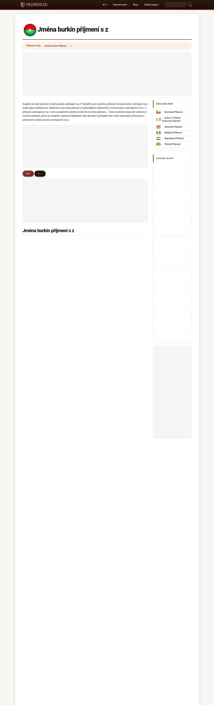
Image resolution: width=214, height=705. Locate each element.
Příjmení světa (33, 45)
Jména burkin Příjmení (55, 46)
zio (74, 309)
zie (32, 384)
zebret (34, 354)
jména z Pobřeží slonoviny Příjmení (171, 119)
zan (118, 324)
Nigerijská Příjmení (173, 138)
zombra (120, 339)
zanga (76, 347)
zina (33, 316)
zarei (75, 407)
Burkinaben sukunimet (175, 232)
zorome (77, 263)
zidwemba (36, 392)
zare (75, 294)
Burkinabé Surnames (174, 172)
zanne (119, 301)
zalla (33, 362)
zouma (119, 354)
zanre (119, 294)
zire (75, 437)
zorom (119, 286)
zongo (34, 241)
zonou (119, 316)
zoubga (77, 339)
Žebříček (98, 662)
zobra (76, 453)
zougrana (121, 407)
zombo (77, 377)
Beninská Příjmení (173, 112)
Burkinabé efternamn (174, 253)
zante (119, 369)
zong (75, 468)
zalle (118, 248)
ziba (75, 278)
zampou (77, 286)
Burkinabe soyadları (174, 259)
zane (33, 437)
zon (33, 324)
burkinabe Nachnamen (175, 187)
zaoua (119, 445)
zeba (118, 271)
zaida (119, 475)
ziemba (120, 460)
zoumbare (78, 422)
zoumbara (78, 331)
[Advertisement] (107, 74)
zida (33, 248)
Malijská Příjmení (173, 132)
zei (32, 475)
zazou (34, 453)
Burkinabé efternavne (174, 226)
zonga (119, 309)
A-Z (104, 4)
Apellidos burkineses (174, 166)
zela (118, 415)
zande (34, 460)
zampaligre (36, 278)
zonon (76, 354)
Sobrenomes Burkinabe (175, 206)
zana (75, 430)
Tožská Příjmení (172, 144)
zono (75, 316)
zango (34, 256)
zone (75, 384)
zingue (34, 339)
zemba (34, 301)
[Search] (175, 4)
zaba (33, 369)
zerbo (119, 241)
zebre (119, 377)
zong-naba (121, 331)
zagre (34, 263)
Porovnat (113, 662)
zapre (119, 392)
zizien (34, 377)
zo (117, 468)
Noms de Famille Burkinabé (171, 180)
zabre (76, 248)
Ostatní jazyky (151, 4)
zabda (76, 362)
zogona (120, 422)
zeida (119, 430)
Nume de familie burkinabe (171, 246)
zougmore (78, 271)
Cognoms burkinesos (175, 199)
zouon (76, 324)
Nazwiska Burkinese (174, 212)
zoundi (76, 256)
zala (33, 468)
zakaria (34, 490)
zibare (119, 400)
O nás (85, 662)
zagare (76, 445)
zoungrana (79, 241)
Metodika (71, 662)
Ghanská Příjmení (173, 126)
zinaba (119, 347)
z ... (40, 173)
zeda (33, 430)
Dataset (128, 662)
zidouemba (36, 271)
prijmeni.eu (106, 649)
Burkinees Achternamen (169, 219)
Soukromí (143, 662)
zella (118, 437)
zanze (34, 407)
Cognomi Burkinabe (174, 193)
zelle (118, 453)
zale (33, 445)
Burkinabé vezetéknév (175, 238)
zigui (75, 460)
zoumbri (35, 400)
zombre (35, 286)
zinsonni (77, 400)
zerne (119, 362)
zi (32, 422)
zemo (34, 483)
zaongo (77, 392)
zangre (119, 263)
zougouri (35, 331)
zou (75, 415)
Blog (135, 4)
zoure (76, 301)
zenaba (77, 475)
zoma (119, 278)
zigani (76, 369)
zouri (33, 347)
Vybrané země (120, 4)
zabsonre (35, 294)
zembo (76, 483)
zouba (34, 415)
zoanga (34, 309)
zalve (118, 483)
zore (118, 256)
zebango (120, 384)
